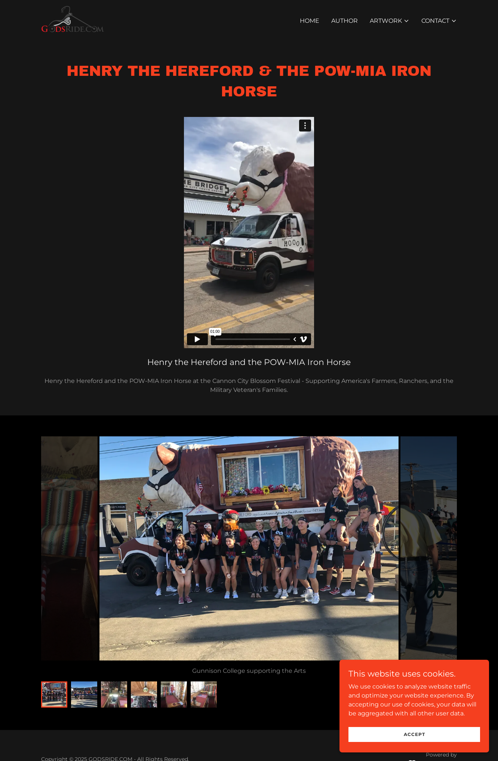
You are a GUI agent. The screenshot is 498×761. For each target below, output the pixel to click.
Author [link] (344, 20)
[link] (72, 19)
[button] (389, 20)
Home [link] (309, 20)
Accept (414, 734)
